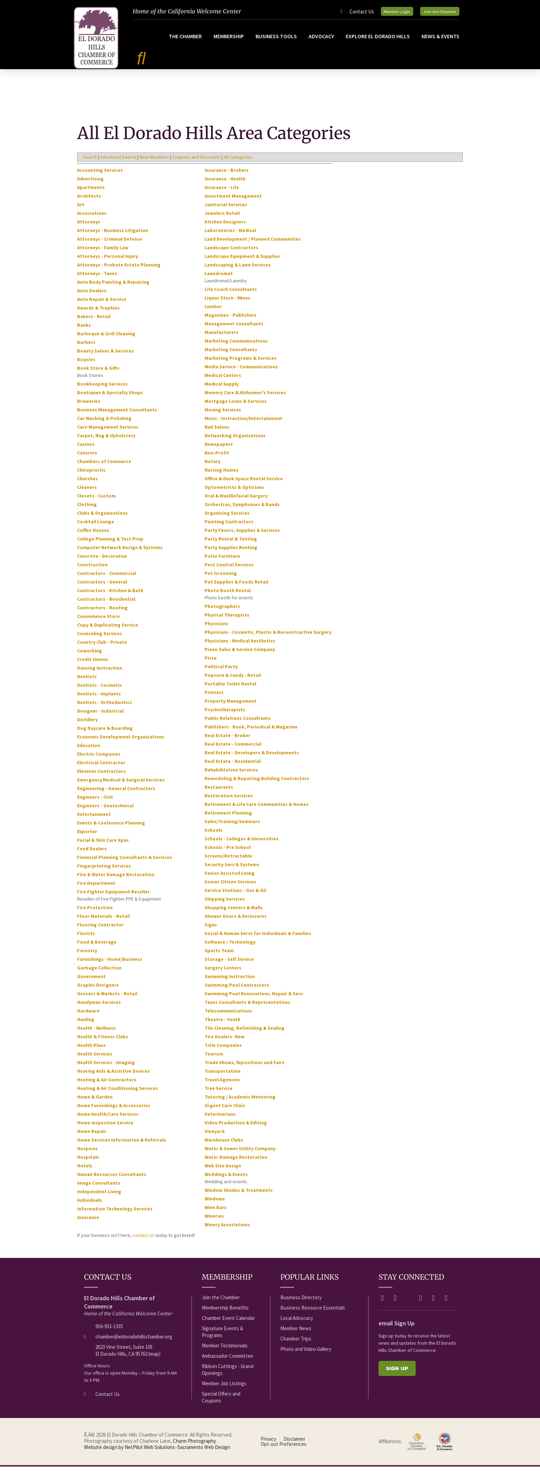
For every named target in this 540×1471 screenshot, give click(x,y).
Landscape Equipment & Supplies (242, 261)
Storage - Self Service (229, 963)
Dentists (87, 681)
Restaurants (219, 791)
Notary (212, 466)
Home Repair (91, 1136)
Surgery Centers (223, 972)
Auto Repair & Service (101, 304)
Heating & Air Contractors (106, 1084)
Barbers (86, 347)
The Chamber (185, 40)
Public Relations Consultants (238, 722)
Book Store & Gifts (98, 372)
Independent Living (99, 1196)
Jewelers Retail (222, 217)
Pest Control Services (229, 569)
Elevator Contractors (101, 776)
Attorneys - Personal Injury (107, 261)
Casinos (86, 448)
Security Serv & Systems (232, 869)
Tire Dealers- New (225, 1041)
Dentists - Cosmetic (99, 689)
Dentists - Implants (99, 698)
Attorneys (88, 226)
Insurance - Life (222, 192)
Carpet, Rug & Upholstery (106, 440)
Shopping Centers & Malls (234, 912)
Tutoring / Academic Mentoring (240, 1101)
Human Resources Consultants (111, 1179)
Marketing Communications (236, 345)
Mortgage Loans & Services (236, 405)
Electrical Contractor (101, 767)
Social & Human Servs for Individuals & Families (258, 938)
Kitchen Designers (225, 226)
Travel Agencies (222, 1084)
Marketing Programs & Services (241, 362)
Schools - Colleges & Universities (242, 843)
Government (91, 981)
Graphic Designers (98, 989)
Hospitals (88, 1161)
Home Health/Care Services (107, 1118)
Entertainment (94, 819)
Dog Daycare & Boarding (105, 732)
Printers (214, 697)
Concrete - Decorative (102, 560)
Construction (92, 569)
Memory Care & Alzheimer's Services (245, 397)
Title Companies (223, 1050)
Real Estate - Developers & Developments (252, 757)
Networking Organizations (235, 440)
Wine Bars (216, 1212)
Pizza (211, 662)
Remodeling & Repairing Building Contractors (257, 783)
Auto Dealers (91, 295)
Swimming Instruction (230, 981)
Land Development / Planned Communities (253, 243)
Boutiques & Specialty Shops (110, 397)
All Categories (238, 161)
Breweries (88, 405)
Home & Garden (95, 1101)
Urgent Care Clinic (225, 1110)
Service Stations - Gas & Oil (235, 895)
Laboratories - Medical (230, 235)
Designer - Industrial (100, 715)
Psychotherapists (225, 714)
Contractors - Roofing (102, 612)
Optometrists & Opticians (234, 491)
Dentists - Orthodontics (104, 707)
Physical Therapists (227, 619)
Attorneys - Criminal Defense (109, 243)
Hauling (85, 1024)
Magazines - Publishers (231, 319)
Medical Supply (222, 388)
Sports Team (219, 955)
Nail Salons (217, 431)
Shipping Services (225, 903)
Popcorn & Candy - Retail (233, 679)
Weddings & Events (226, 1179)
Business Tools (276, 40)
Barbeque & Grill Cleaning (106, 338)
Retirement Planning (228, 817)
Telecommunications (228, 1015)
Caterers (87, 457)
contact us (143, 1240)
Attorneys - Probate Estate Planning (118, 269)
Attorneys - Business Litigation (112, 235)
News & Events (440, 40)
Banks (84, 329)
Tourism (214, 1058)
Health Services (94, 1058)
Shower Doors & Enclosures (236, 920)
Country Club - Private (102, 646)
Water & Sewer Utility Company (240, 1153)
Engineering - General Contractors (116, 793)
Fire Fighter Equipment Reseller (113, 896)
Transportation (222, 1075)
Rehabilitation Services (231, 774)
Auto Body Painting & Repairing (113, 286)
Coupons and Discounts (196, 161)
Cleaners (87, 491)
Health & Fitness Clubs (102, 1041)
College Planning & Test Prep (110, 543)
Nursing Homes (222, 474)
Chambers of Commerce (104, 466)
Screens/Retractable (228, 860)
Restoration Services (229, 800)
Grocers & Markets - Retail (107, 998)
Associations (91, 217)
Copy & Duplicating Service (107, 629)
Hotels (84, 1170)
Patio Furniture (222, 560)
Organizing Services (227, 517)
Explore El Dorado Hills (378, 40)
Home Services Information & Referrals (121, 1144)
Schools (213, 834)
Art (80, 209)
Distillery (87, 724)
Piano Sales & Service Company (240, 654)
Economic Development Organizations (120, 741)
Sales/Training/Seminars (232, 826)
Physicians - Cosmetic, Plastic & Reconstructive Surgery (268, 636)
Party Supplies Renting (231, 552)
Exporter (87, 836)
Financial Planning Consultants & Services (124, 862)
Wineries (214, 1220)
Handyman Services (99, 1007)
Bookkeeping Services (102, 388)
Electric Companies (99, 758)
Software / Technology (230, 946)
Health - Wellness (96, 1032)
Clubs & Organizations (102, 517)
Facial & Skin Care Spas (103, 844)
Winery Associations (227, 1229)
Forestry (87, 955)
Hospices (87, 1153)
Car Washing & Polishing (104, 423)
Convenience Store (98, 621)
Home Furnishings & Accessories (113, 1110)
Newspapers (219, 448)
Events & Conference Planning (111, 827)
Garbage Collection (99, 972)
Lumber (213, 311)
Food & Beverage (96, 946)
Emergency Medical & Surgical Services (121, 784)
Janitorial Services (226, 209)
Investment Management (233, 200)
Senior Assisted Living (230, 877)
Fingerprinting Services (104, 870)
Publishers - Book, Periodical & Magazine (251, 731)
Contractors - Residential (106, 603)
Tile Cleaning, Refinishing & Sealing (244, 1032)
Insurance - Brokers (227, 174)
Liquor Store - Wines (227, 302)
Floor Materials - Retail (103, 920)
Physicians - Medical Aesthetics (240, 645)
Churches (87, 483)
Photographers (222, 611)
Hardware (88, 1015)
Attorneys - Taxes (97, 278)
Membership (229, 40)
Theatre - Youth (222, 1024)
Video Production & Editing (236, 1127)
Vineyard (215, 1136)
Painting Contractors (229, 526)
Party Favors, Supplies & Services (242, 535)
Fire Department (96, 887)
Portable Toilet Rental (230, 688)
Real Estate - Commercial (233, 748)
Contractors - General (102, 586)
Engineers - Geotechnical (105, 810)
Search (90, 161)
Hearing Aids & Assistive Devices (113, 1075)
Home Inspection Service (105, 1127)
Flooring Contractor (100, 929)
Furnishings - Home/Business (109, 963)
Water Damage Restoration (236, 1161)
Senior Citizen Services (230, 886)
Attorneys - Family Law (102, 252)
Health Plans (91, 1050)
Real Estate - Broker (227, 740)
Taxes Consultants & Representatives (247, 1007)
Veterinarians (220, 1118)
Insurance (88, 1222)
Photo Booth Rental (228, 595)
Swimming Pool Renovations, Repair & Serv (254, 998)
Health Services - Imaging (106, 1067)
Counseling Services (99, 638)
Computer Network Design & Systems (120, 552)
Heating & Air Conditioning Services (117, 1093)
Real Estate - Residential (233, 766)
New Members (154, 161)
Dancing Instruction (99, 672)
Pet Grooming (221, 578)
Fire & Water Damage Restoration (115, 879)
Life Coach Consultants (231, 294)
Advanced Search (118, 161)
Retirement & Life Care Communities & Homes (257, 809)
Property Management (231, 705)
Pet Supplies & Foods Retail (236, 586)
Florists (86, 938)
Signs (211, 929)
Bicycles (86, 364)
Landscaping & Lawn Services (238, 269)
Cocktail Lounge (95, 526)
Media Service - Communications (241, 371)
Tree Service (218, 1093)
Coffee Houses (93, 535)
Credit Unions (92, 664)
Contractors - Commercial (106, 578)
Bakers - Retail (94, 321)
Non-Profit (217, 457)
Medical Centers (223, 380)
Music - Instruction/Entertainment (243, 423)
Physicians (216, 628)
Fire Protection (95, 912)
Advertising (90, 183)
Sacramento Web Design (203, 1451)
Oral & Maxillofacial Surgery (236, 500)
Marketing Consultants (231, 354)
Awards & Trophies (98, 312)
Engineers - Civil (95, 801)
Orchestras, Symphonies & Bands (242, 509)
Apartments (91, 192)
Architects (89, 200)
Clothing (87, 509)
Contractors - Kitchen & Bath (110, 595)
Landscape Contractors (231, 252)
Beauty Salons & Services (105, 355)
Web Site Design (223, 1170)
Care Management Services (107, 431)
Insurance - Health (225, 183)
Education (88, 750)
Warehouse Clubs (224, 1144)
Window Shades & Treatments (239, 1194)
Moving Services (223, 414)
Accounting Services (100, 174)
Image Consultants (98, 1187)
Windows (215, 1203)
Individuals (89, 1204)
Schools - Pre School (228, 852)
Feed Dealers (92, 853)
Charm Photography (194, 1445)
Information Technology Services (115, 1213)
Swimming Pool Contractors (237, 989)
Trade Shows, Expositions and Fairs (244, 1067)
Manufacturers (221, 337)
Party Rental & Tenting (231, 543)
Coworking (89, 655)
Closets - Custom (96, 500)
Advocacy (321, 40)
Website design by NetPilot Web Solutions (129, 1451)
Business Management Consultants (117, 414)
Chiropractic (91, 474)
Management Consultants (234, 328)
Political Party (221, 671)
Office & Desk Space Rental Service (244, 483)
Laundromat (219, 278)
